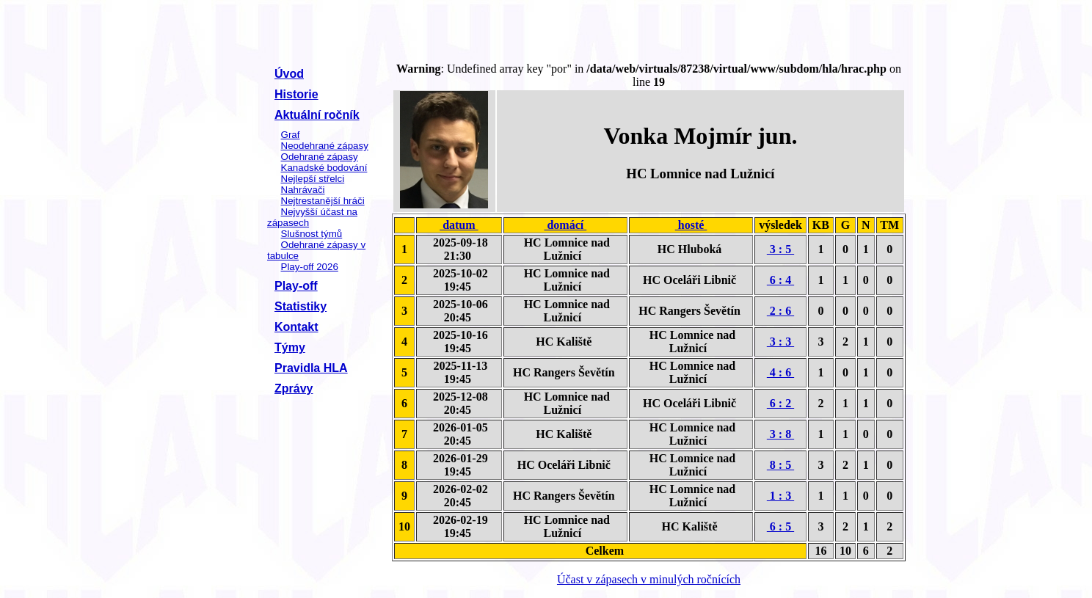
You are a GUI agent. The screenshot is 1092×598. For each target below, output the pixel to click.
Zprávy (293, 388)
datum (459, 225)
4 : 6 (780, 372)
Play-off (296, 286)
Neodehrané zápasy (324, 145)
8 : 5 (780, 465)
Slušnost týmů (312, 233)
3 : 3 (780, 341)
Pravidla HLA (311, 368)
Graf (290, 134)
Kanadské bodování (324, 167)
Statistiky (300, 306)
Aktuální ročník (317, 115)
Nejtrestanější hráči (323, 200)
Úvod (289, 74)
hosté (691, 225)
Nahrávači (303, 189)
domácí (565, 225)
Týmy (289, 347)
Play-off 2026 (309, 266)
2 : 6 (780, 311)
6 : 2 (780, 403)
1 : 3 (780, 495)
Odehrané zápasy (319, 156)
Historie (296, 94)
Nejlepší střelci (313, 178)
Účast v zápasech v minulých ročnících (648, 579)
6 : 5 (780, 526)
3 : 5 (780, 249)
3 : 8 (780, 434)
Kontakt (296, 327)
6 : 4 (780, 280)
